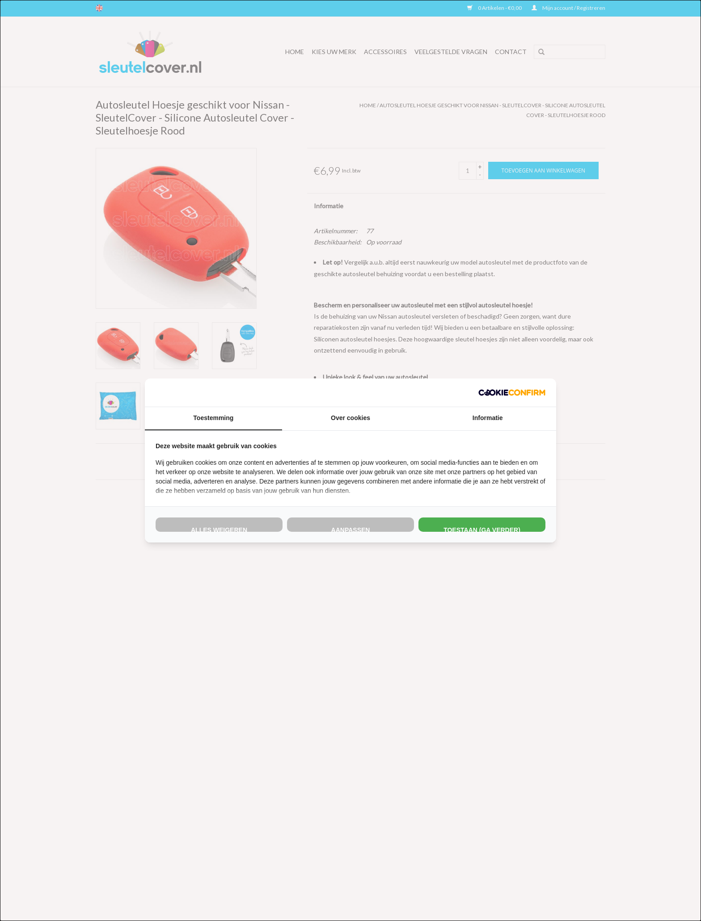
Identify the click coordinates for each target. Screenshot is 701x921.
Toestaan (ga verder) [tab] (481, 529)
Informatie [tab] (488, 417)
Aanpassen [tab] (350, 529)
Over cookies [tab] (350, 417)
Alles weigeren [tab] (219, 529)
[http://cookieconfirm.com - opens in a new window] (511, 392)
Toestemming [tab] (213, 417)
